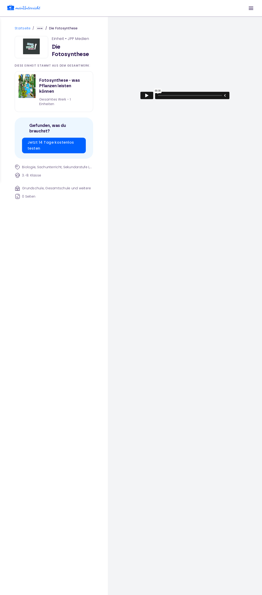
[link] (23, 8)
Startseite (23, 28)
